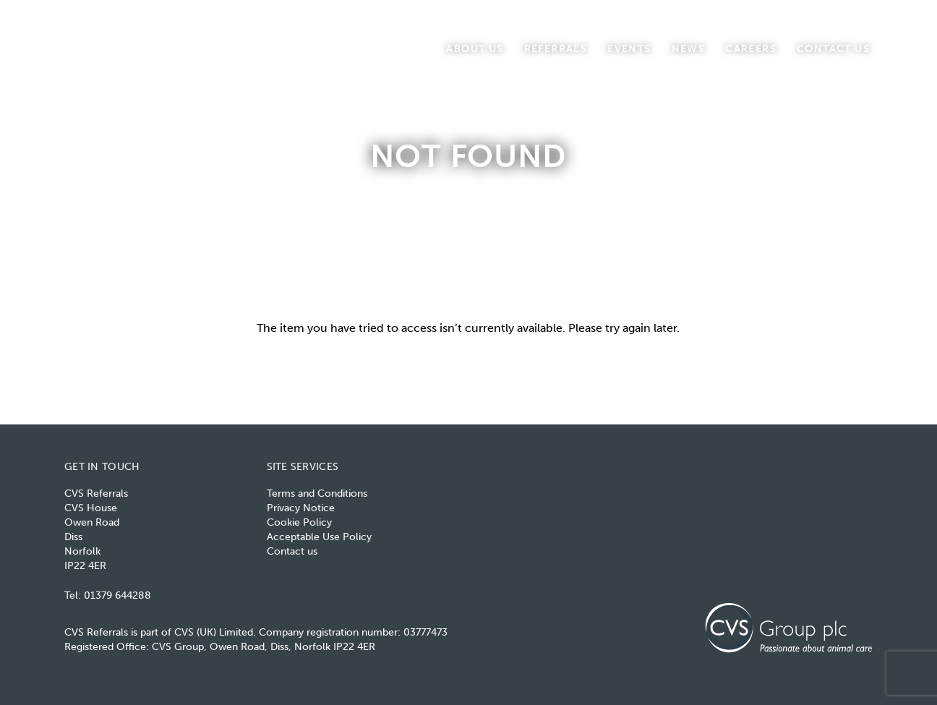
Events (629, 48)
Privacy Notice (301, 508)
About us (474, 48)
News (689, 48)
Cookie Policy (299, 522)
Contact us (833, 48)
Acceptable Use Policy (319, 537)
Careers (750, 48)
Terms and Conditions (317, 493)
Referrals (556, 48)
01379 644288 (117, 595)
